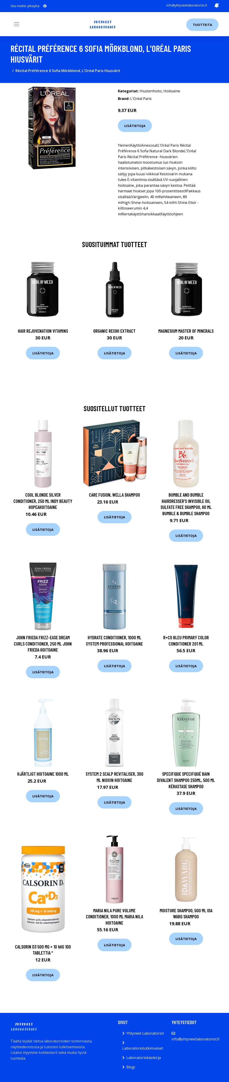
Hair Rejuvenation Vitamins (43, 331)
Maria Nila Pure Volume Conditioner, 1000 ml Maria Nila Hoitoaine (114, 916)
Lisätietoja (134, 125)
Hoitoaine (171, 91)
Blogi (130, 1067)
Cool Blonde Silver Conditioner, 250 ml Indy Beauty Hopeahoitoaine (42, 501)
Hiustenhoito (151, 91)
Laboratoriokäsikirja (143, 1057)
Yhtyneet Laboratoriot (145, 1033)
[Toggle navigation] (17, 24)
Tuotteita (202, 24)
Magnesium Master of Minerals (186, 331)
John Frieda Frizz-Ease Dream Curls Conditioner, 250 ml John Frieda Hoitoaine (43, 643)
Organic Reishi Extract (114, 331)
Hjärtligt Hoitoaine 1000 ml (43, 774)
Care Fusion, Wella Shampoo (114, 495)
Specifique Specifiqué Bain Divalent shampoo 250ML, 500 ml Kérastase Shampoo (186, 780)
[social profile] (45, 6)
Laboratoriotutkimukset (142, 1048)
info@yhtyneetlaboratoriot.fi (186, 5)
